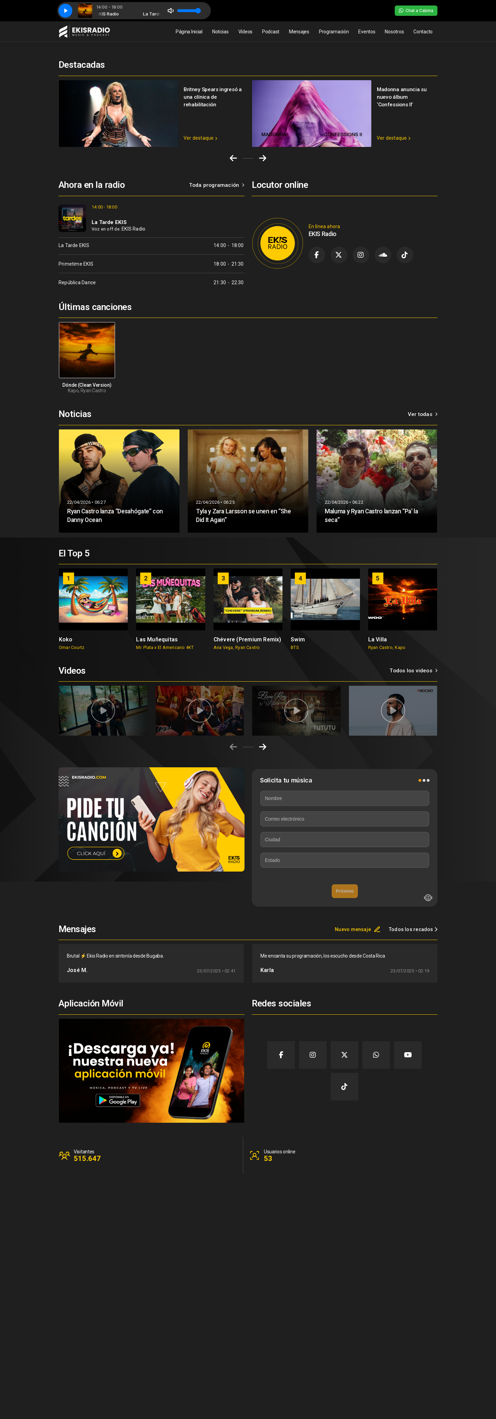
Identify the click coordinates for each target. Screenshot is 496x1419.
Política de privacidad (408, 1373)
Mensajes (299, 31)
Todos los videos (413, 671)
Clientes (393, 1359)
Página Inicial (189, 31)
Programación (334, 31)
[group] (93, 609)
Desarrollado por (414, 1403)
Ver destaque (200, 138)
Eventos (366, 31)
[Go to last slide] (233, 158)
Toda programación (217, 185)
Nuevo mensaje (358, 929)
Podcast (270, 31)
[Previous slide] (233, 747)
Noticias (220, 31)
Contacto (423, 31)
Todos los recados (413, 929)
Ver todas (422, 414)
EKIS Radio (133, 229)
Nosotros (394, 31)
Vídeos (245, 31)
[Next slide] (262, 158)
